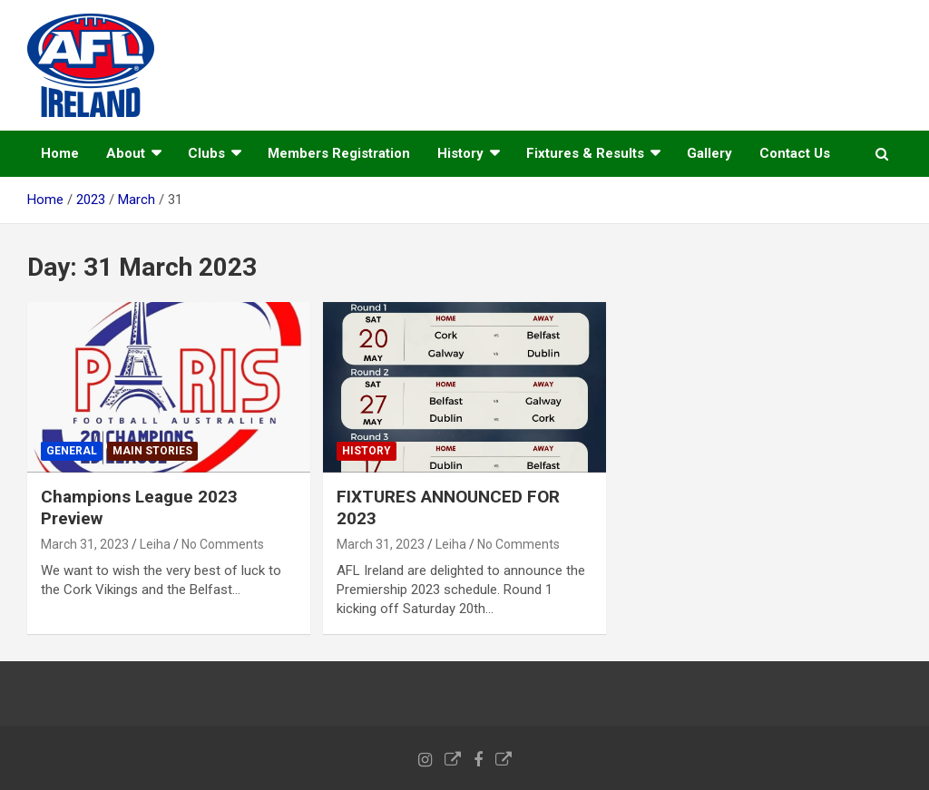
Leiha (155, 544)
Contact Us (794, 153)
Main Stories (152, 450)
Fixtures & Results (585, 153)
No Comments (222, 544)
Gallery (709, 153)
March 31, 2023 (85, 544)
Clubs (206, 153)
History (460, 153)
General (71, 450)
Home (60, 153)
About (125, 153)
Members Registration (339, 153)
